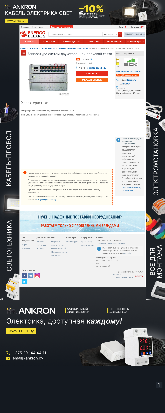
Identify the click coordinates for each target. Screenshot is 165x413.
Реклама (40, 241)
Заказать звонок (92, 79)
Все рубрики (110, 34)
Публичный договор (41, 246)
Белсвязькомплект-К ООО (128, 71)
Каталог (29, 41)
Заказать (91, 73)
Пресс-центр (137, 41)
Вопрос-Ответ (37, 27)
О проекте (25, 27)
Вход (121, 27)
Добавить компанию (135, 34)
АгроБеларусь (72, 241)
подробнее (128, 253)
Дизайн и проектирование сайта (123, 276)
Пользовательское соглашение (59, 253)
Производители (71, 41)
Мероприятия (114, 41)
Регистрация (136, 27)
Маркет (25, 244)
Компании (49, 41)
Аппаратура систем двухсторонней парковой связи (114, 48)
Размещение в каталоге (61, 27)
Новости (94, 41)
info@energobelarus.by (46, 199)
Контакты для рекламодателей (58, 246)
